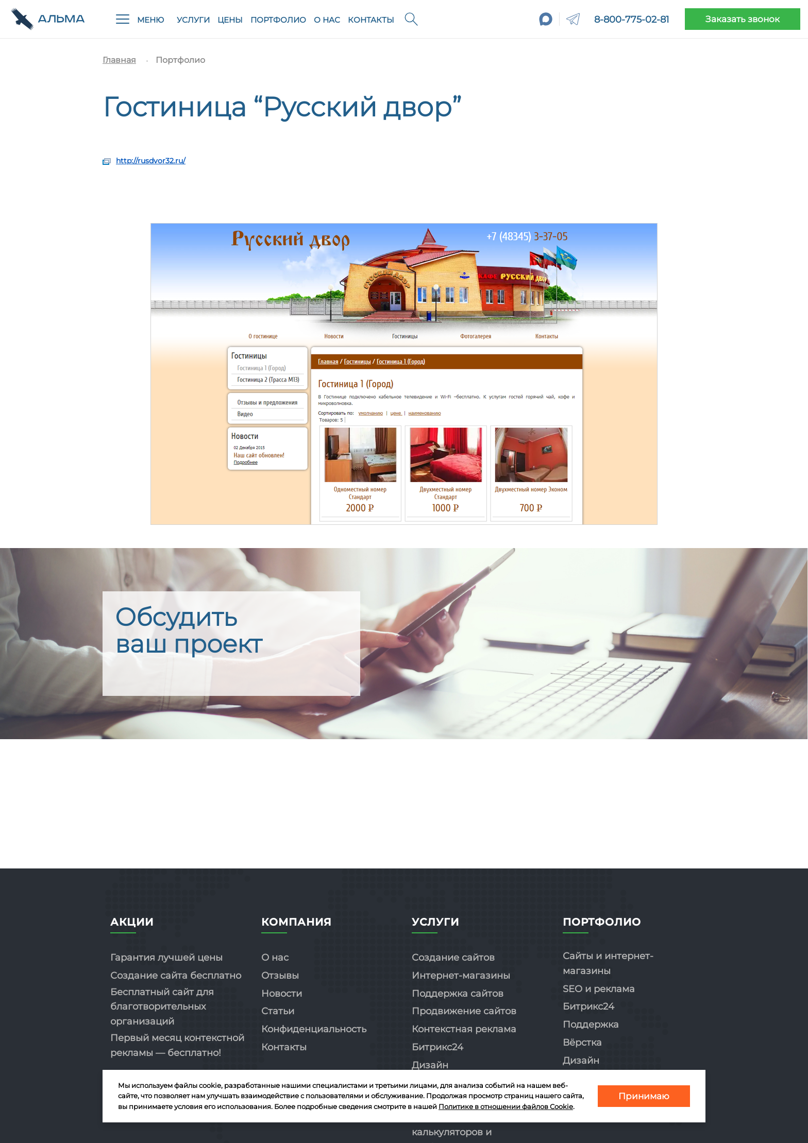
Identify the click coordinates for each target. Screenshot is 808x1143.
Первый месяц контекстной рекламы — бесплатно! (177, 1045)
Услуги (193, 20)
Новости (281, 993)
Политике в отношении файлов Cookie (506, 1106)
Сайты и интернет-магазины (608, 963)
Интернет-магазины (461, 975)
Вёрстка (582, 1042)
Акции (132, 922)
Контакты (371, 20)
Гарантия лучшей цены (166, 957)
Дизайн (430, 1065)
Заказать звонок (742, 19)
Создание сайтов (453, 957)
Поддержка (591, 1024)
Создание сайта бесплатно (175, 975)
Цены (230, 20)
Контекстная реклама (464, 1029)
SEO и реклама (599, 989)
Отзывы (280, 975)
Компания (296, 922)
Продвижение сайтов (464, 1011)
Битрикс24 (437, 1047)
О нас (327, 20)
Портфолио (278, 20)
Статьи (277, 1011)
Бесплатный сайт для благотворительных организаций (162, 1007)
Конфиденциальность (313, 1029)
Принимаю (643, 1096)
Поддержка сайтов (457, 993)
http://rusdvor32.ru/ (151, 160)
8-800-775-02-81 (631, 19)
